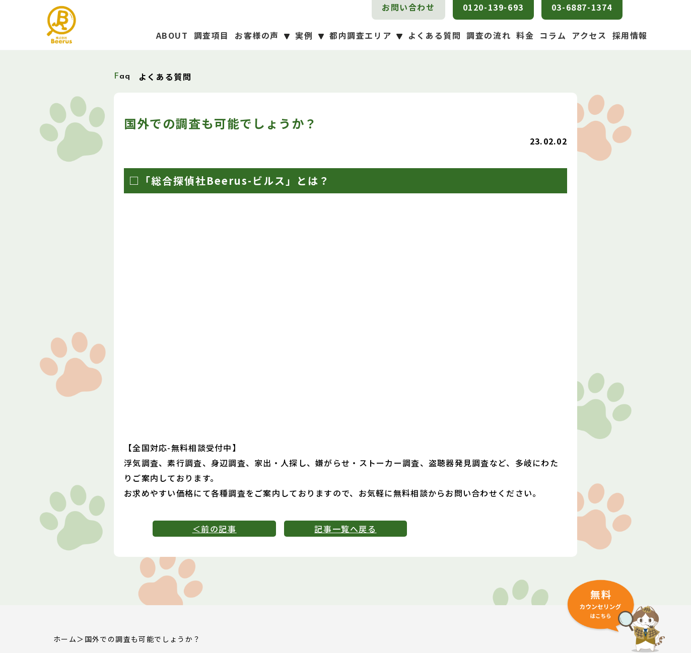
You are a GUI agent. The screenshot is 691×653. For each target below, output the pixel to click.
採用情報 (630, 35)
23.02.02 (548, 141)
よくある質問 (434, 35)
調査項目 (211, 35)
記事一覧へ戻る (345, 529)
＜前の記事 (214, 529)
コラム (552, 35)
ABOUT (172, 35)
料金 (525, 35)
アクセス (589, 35)
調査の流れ (488, 35)
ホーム (65, 639)
